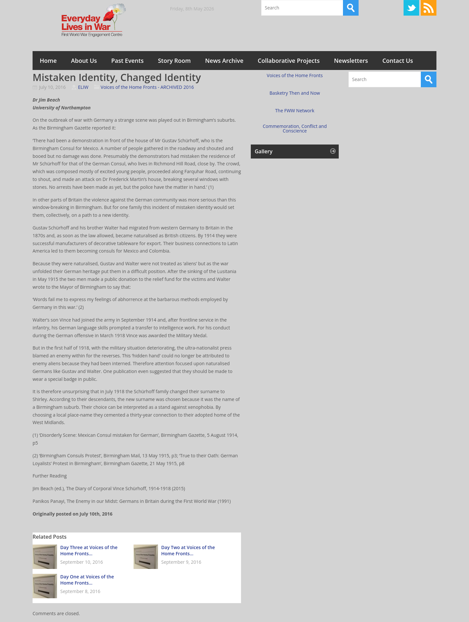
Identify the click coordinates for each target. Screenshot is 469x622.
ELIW (83, 87)
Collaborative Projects (289, 60)
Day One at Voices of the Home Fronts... (87, 580)
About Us (84, 60)
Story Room (174, 60)
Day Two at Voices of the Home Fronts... (188, 550)
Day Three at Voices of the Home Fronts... (89, 550)
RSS (428, 8)
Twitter (411, 8)
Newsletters (351, 60)
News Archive (224, 60)
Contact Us (397, 60)
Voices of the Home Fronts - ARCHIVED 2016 (147, 87)
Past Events (127, 60)
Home (48, 60)
